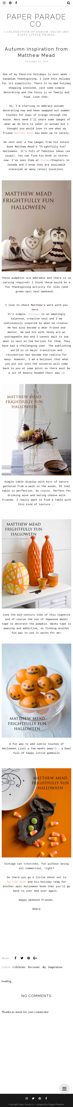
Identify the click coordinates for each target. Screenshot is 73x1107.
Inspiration (55, 967)
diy (44, 967)
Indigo (45, 160)
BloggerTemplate (56, 1104)
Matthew (34, 314)
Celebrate (19, 967)
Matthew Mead (23, 133)
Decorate (34, 967)
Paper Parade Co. (36, 20)
